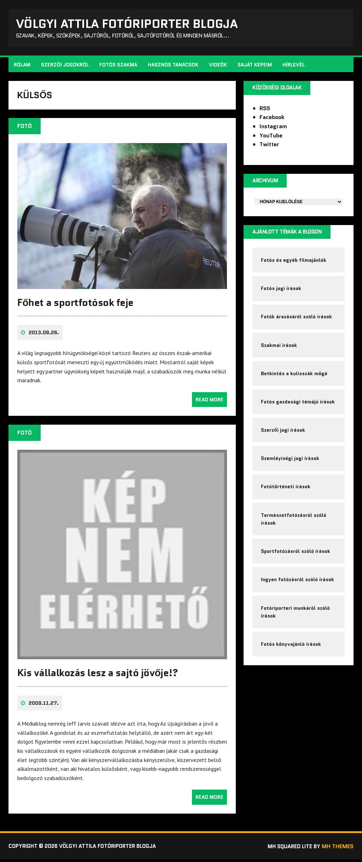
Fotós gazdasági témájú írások (298, 408)
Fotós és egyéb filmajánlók (294, 262)
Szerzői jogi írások (283, 437)
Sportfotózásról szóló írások (296, 561)
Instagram (273, 128)
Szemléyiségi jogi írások (290, 466)
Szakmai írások (279, 350)
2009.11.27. (44, 705)
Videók (218, 65)
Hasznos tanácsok (173, 65)
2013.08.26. (44, 335)
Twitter (269, 146)
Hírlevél (294, 65)
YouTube (270, 137)
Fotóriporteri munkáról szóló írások (295, 623)
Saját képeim (255, 65)
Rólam (22, 65)
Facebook (272, 118)
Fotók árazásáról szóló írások (296, 320)
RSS (264, 110)
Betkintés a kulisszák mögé (294, 379)
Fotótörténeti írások (286, 495)
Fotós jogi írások (281, 291)
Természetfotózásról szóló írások (294, 528)
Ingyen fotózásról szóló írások (297, 590)
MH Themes (337, 848)
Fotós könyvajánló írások (291, 656)
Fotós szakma (119, 65)
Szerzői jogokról (65, 65)
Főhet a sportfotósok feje (76, 305)
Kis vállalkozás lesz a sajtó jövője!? (98, 675)
